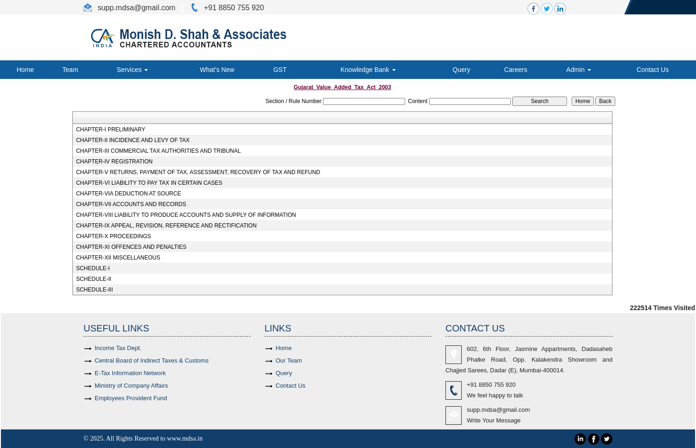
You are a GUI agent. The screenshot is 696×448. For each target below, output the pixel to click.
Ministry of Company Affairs (131, 385)
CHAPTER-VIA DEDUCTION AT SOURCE (128, 193)
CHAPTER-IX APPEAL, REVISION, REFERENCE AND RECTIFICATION (166, 225)
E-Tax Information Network (130, 373)
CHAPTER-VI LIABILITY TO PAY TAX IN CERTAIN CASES (149, 183)
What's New (217, 69)
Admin (578, 69)
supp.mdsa (115, 8)
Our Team (289, 360)
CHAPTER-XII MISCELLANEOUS (118, 257)
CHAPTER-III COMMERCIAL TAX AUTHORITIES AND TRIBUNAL (158, 151)
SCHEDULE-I (93, 268)
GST (280, 69)
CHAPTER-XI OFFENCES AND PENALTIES (131, 247)
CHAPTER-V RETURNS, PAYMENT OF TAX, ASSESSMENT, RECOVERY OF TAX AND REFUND (198, 172)
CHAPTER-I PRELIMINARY (110, 129)
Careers (515, 69)
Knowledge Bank (368, 69)
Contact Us (653, 69)
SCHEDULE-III (94, 289)
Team (70, 69)
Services (132, 69)
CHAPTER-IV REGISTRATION (114, 161)
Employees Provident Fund (131, 398)
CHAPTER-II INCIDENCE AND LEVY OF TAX (133, 140)
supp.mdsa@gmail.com (498, 409)
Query (461, 69)
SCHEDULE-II (93, 279)
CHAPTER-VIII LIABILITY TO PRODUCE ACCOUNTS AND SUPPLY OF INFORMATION (186, 215)
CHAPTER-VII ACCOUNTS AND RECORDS (131, 204)
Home (25, 69)
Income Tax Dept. (118, 347)
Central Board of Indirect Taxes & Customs (151, 360)
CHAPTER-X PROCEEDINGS (113, 236)
